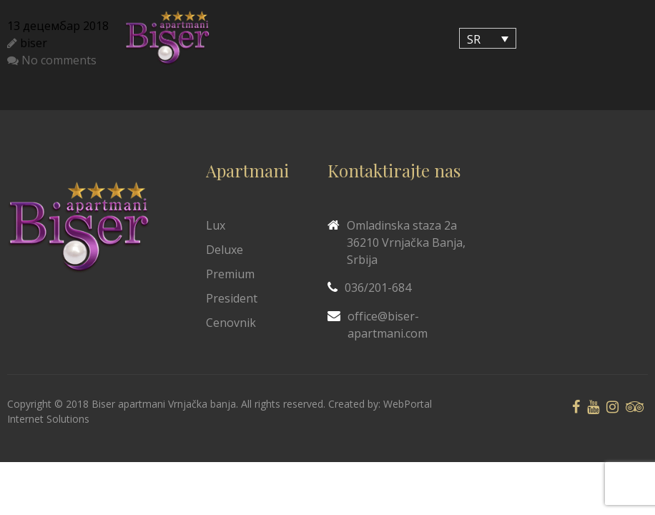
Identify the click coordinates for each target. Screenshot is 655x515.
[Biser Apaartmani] (167, 38)
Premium (230, 274)
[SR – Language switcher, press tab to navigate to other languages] (487, 38)
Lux (215, 225)
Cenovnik (231, 322)
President (231, 298)
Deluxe (224, 250)
